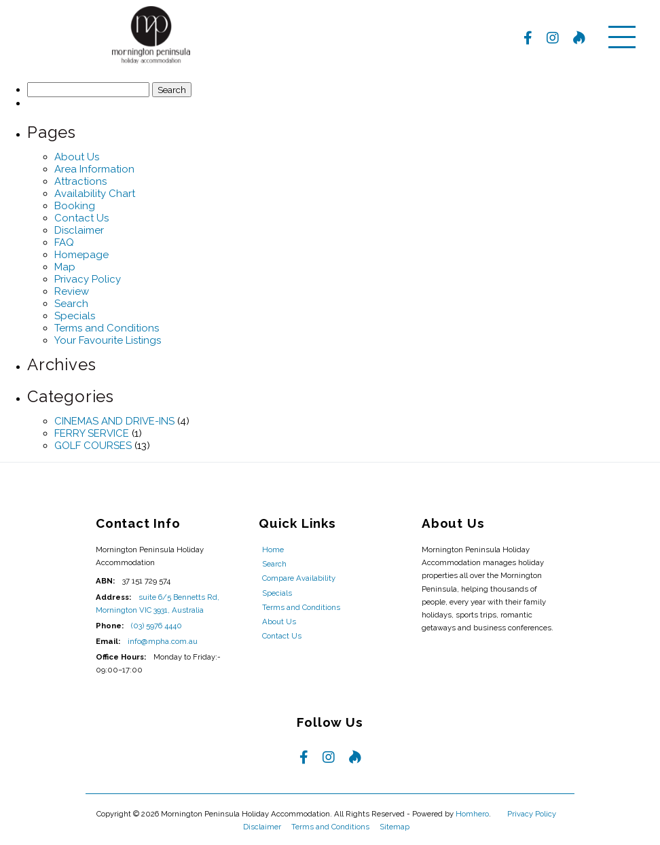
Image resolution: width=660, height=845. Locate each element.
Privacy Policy (87, 279)
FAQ (64, 242)
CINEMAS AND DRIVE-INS (114, 421)
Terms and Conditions (106, 328)
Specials (74, 316)
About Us (76, 157)
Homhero (472, 814)
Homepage (81, 255)
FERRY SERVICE (91, 433)
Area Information (94, 169)
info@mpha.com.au (163, 641)
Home (273, 549)
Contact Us (81, 218)
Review (71, 291)
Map (64, 267)
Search (71, 304)
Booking (74, 206)
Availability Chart (94, 193)
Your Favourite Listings (107, 340)
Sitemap (395, 826)
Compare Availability (298, 578)
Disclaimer (79, 230)
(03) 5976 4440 (156, 625)
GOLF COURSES (93, 445)
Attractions (80, 181)
